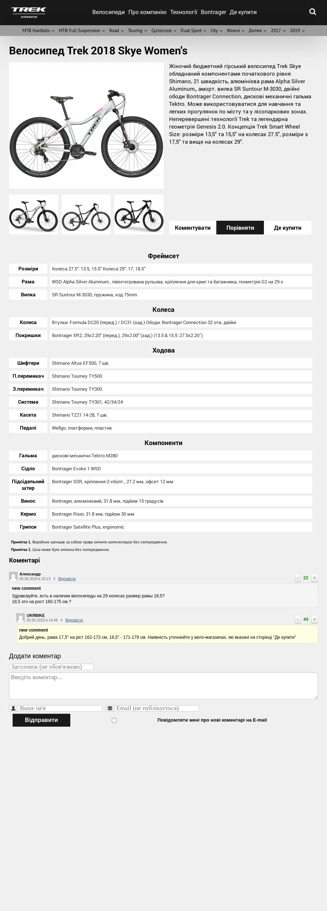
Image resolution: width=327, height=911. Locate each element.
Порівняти (240, 227)
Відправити (41, 719)
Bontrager (213, 11)
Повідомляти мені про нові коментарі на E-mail (169, 719)
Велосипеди (108, 11)
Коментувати (193, 227)
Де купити (243, 11)
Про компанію (147, 11)
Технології (183, 11)
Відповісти (67, 578)
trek (29, 12)
